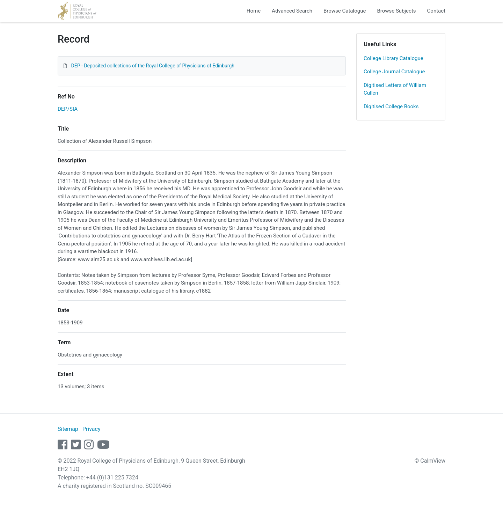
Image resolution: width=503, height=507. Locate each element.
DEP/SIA (68, 109)
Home (254, 11)
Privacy (91, 429)
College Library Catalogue (393, 58)
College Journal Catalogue (394, 71)
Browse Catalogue (344, 11)
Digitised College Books (391, 106)
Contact (436, 11)
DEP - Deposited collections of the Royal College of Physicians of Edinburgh (152, 65)
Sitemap (68, 429)
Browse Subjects (396, 11)
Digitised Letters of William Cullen (395, 89)
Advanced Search (292, 11)
